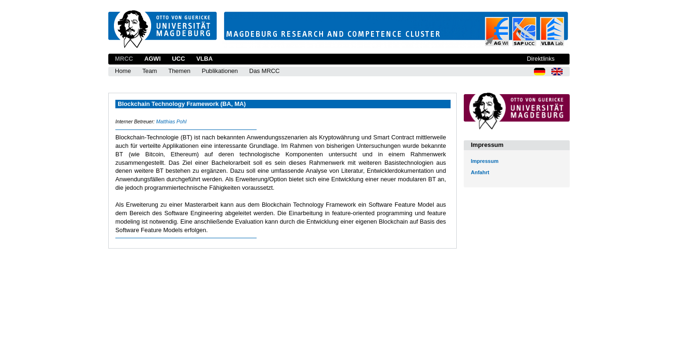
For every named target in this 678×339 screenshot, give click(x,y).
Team (149, 70)
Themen (179, 70)
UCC (178, 58)
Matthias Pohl (171, 121)
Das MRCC (264, 70)
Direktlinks (541, 58)
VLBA (204, 58)
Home (123, 70)
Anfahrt (480, 172)
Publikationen (220, 70)
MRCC (124, 58)
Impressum (485, 161)
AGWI (152, 58)
